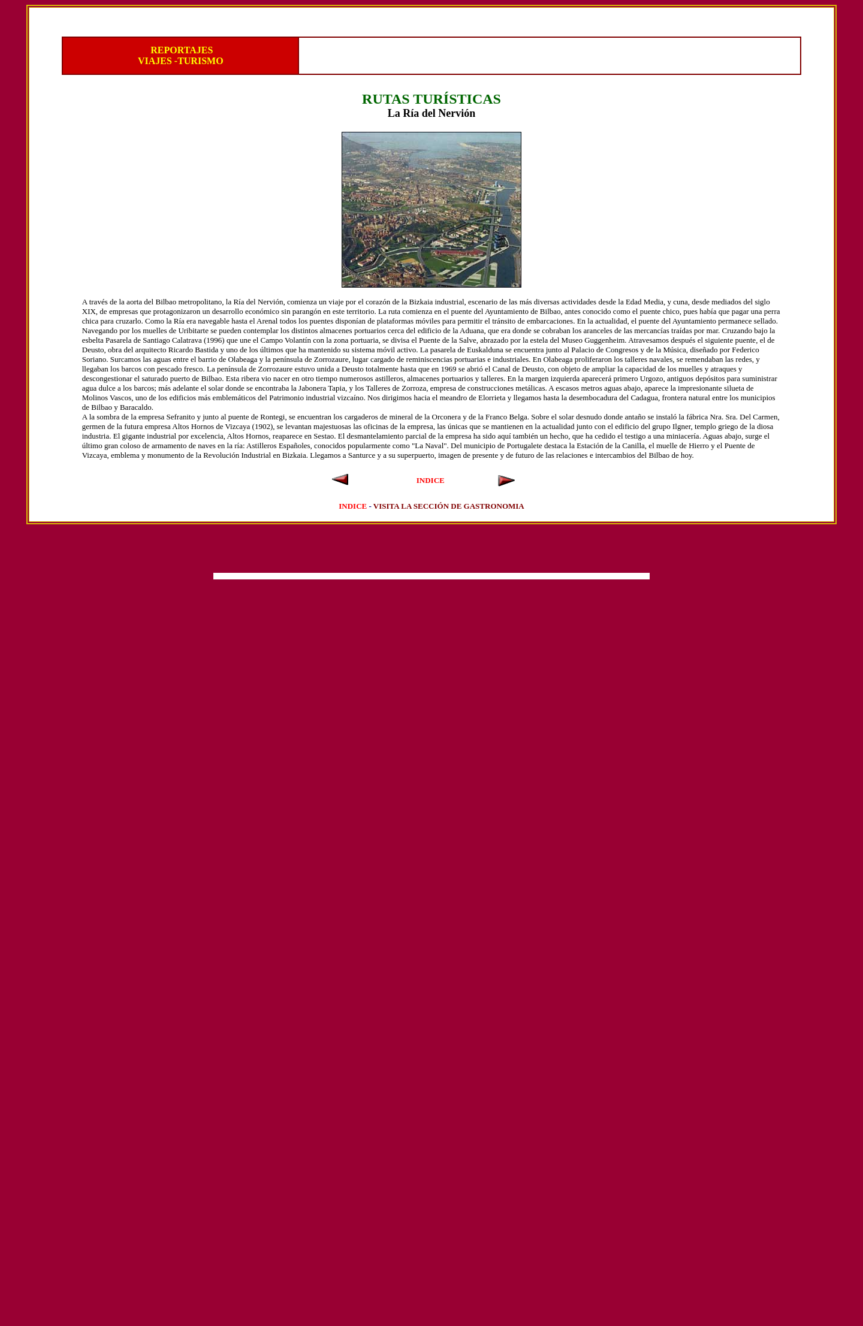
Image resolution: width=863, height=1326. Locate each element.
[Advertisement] (431, 551)
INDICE (431, 480)
